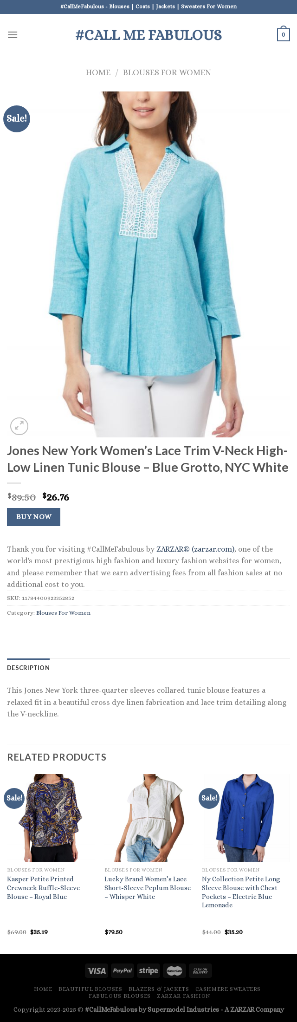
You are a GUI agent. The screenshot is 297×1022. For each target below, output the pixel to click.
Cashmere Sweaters (228, 989)
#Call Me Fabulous (148, 34)
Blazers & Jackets (159, 989)
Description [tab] (28, 667)
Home (98, 72)
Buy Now (34, 517)
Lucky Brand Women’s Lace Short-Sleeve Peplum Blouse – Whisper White (147, 887)
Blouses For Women (167, 72)
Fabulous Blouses (120, 996)
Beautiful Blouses (90, 989)
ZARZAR (242, 1009)
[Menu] (12, 34)
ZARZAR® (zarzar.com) (195, 549)
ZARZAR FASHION (184, 996)
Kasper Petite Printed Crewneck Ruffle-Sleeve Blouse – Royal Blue (43, 887)
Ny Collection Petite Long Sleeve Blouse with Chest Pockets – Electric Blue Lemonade (241, 892)
